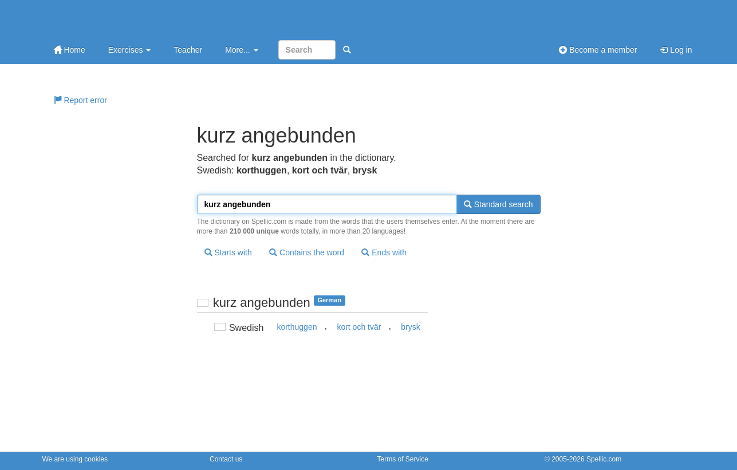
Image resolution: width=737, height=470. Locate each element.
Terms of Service (402, 459)
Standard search (498, 204)
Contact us (226, 459)
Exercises (129, 49)
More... (241, 49)
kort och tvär (359, 326)
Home (69, 49)
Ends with (384, 252)
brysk (410, 326)
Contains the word (306, 252)
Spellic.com (603, 459)
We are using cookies (75, 459)
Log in (676, 49)
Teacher (188, 49)
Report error (80, 100)
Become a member (598, 49)
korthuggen (297, 326)
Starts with (228, 252)
